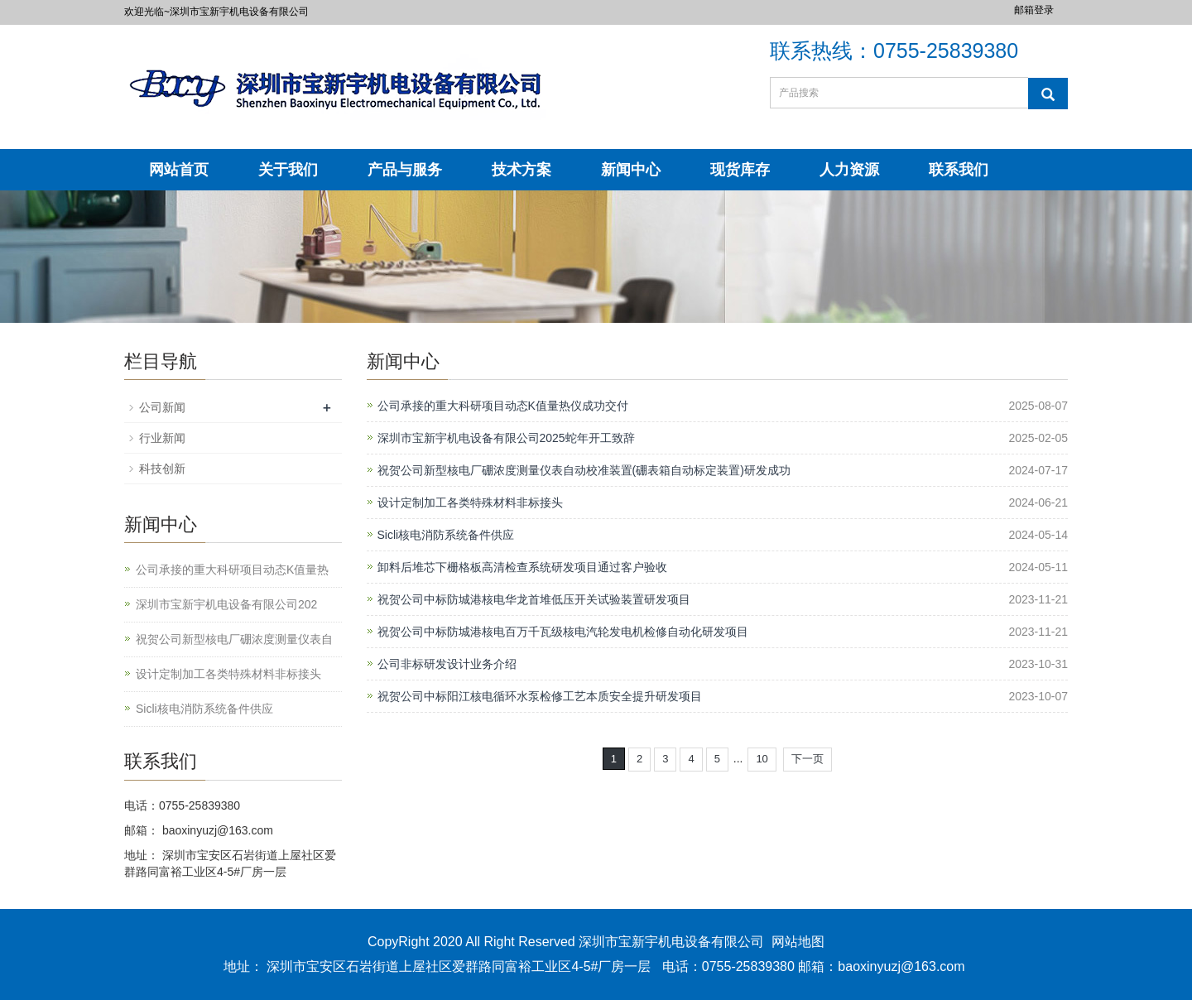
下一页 (807, 758)
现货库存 (740, 169)
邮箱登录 (1034, 10)
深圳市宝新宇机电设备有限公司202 (226, 604)
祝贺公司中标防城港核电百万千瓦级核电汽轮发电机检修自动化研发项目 (562, 631)
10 (761, 758)
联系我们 (958, 169)
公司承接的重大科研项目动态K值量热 (232, 569)
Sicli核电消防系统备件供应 (446, 534)
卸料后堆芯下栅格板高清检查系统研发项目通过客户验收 (522, 567)
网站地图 (797, 942)
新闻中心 (631, 169)
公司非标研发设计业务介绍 (447, 664)
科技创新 (162, 468)
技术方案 (521, 169)
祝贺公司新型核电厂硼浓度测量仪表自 (234, 639)
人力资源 (849, 169)
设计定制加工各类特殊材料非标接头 (470, 502)
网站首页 (179, 169)
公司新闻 (162, 407)
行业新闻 (162, 438)
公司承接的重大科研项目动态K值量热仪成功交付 (502, 405)
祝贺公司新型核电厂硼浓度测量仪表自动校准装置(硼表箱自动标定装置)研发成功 (584, 470)
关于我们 (288, 169)
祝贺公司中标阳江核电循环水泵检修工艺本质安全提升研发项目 (539, 696)
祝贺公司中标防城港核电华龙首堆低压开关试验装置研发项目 (533, 599)
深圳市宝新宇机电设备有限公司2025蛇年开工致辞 (506, 438)
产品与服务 (405, 169)
